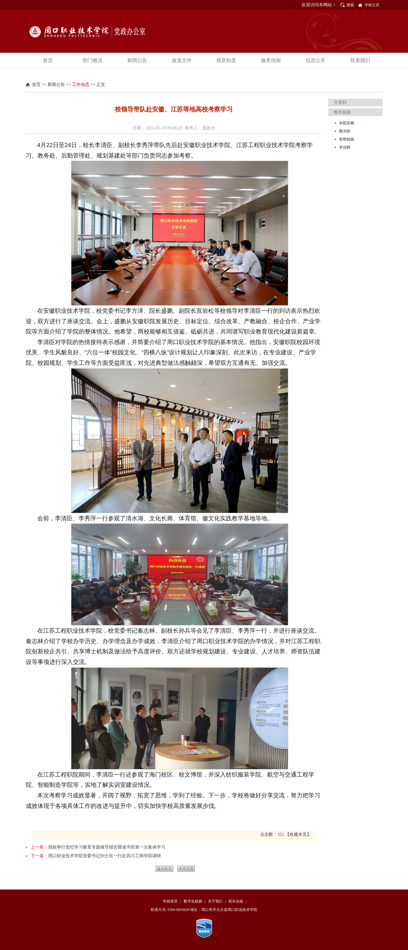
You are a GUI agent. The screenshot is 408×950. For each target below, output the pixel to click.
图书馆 (344, 131)
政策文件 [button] (182, 60)
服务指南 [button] (271, 60)
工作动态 (80, 84)
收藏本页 (298, 834)
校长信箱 (235, 901)
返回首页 (164, 869)
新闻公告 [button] (137, 60)
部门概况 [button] (92, 60)
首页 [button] (48, 60)
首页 (36, 84)
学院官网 (346, 123)
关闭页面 (186, 869)
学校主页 (372, 5)
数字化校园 (193, 901)
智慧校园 (346, 139)
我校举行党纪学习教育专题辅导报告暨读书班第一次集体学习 (106, 847)
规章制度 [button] (226, 60)
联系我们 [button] (360, 60)
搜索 (350, 5)
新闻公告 (56, 84)
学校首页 (170, 901)
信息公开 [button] (315, 60)
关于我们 (215, 901)
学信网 (344, 147)
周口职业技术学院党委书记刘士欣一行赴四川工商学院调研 (104, 856)
